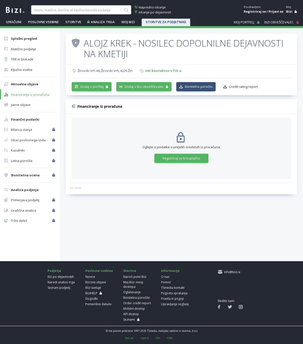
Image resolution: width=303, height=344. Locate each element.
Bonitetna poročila (136, 297)
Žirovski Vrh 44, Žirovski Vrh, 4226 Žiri (105, 70)
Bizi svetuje (93, 288)
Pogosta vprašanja (174, 293)
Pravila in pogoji (172, 298)
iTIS (158, 338)
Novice (90, 277)
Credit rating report (243, 86)
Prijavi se (276, 11)
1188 (170, 338)
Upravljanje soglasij (175, 304)
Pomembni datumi (98, 304)
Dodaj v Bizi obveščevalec (144, 86)
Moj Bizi (128, 22)
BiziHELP (91, 293)
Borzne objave (95, 282)
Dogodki (91, 298)
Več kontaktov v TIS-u (163, 70)
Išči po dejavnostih (61, 277)
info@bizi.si (231, 272)
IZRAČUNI (13, 22)
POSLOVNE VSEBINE (43, 22)
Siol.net (129, 338)
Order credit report (137, 303)
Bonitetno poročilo (199, 86)
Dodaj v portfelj (92, 86)
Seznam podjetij (59, 288)
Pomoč (166, 282)
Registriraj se (255, 11)
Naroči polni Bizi (134, 277)
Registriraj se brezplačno (181, 158)
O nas (165, 277)
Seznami (129, 319)
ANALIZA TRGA (103, 22)
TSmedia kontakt (172, 288)
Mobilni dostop (134, 308)
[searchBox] (81, 10)
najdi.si (144, 338)
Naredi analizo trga (61, 282)
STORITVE (73, 22)
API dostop (131, 314)
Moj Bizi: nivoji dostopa (133, 284)
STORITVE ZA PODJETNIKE (166, 22)
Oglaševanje (132, 292)
